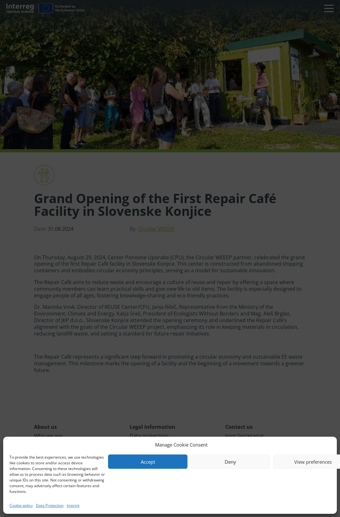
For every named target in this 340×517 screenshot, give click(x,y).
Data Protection (50, 505)
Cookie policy (21, 505)
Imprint (73, 505)
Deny (230, 462)
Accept (148, 462)
